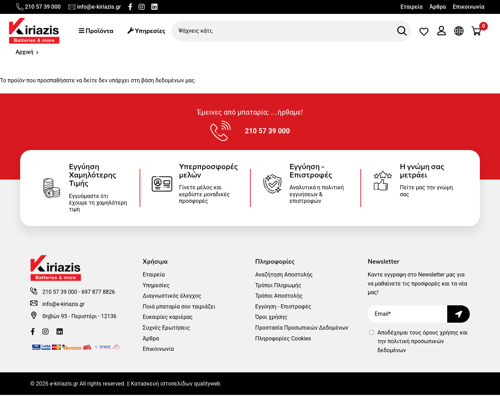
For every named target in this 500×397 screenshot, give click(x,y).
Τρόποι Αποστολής (278, 298)
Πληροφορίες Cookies (283, 340)
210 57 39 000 (38, 6)
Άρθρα (438, 6)
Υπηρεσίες (147, 31)
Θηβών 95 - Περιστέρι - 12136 (80, 318)
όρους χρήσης (440, 334)
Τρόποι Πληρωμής (278, 287)
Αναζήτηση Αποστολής (284, 276)
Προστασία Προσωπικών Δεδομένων (301, 329)
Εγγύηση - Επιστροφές (283, 308)
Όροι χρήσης (271, 319)
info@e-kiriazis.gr (94, 6)
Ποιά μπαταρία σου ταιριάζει (179, 308)
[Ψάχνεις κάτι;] (292, 30)
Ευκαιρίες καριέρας (168, 319)
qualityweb (207, 385)
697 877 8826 (99, 294)
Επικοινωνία (468, 6)
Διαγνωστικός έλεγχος (172, 298)
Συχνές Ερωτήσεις (166, 329)
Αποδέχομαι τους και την (422, 343)
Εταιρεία (411, 6)
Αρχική (25, 52)
